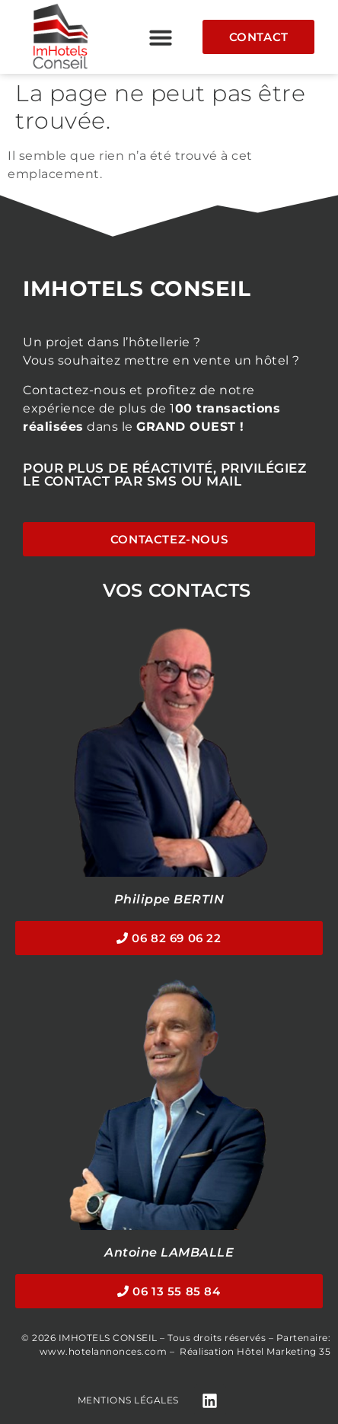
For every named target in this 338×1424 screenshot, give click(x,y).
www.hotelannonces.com (103, 1351)
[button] (160, 37)
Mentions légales (128, 1400)
